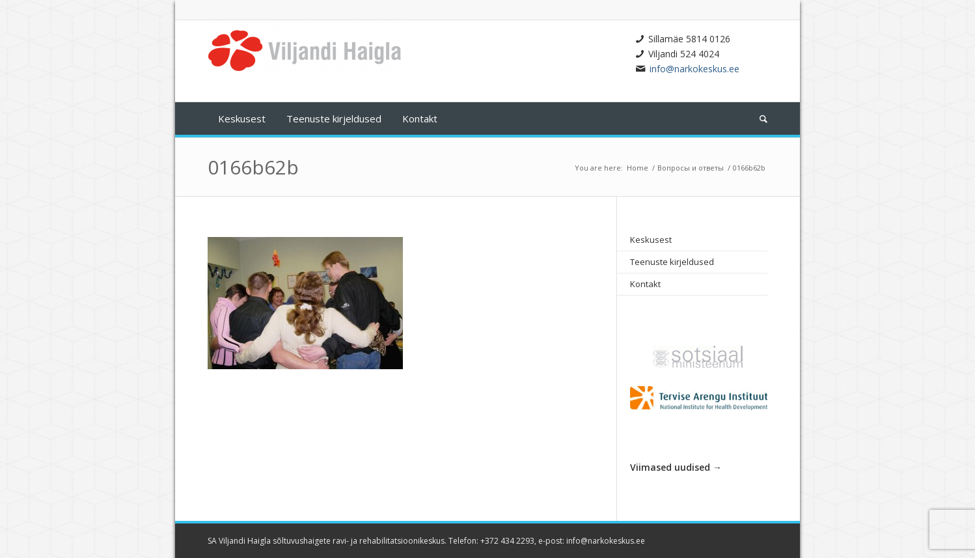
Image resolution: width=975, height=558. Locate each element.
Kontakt (645, 284)
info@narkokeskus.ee (694, 69)
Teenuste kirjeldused (672, 262)
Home (637, 168)
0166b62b (253, 167)
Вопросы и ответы (690, 168)
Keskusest (651, 239)
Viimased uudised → (676, 467)
